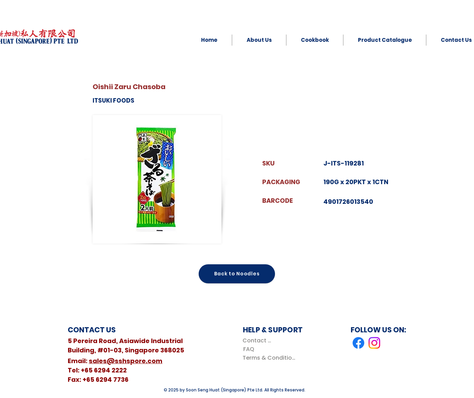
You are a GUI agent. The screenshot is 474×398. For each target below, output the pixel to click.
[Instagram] (374, 343)
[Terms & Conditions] (270, 357)
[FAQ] (249, 349)
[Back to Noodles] (237, 273)
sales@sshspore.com (125, 361)
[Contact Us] (258, 340)
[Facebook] (358, 343)
